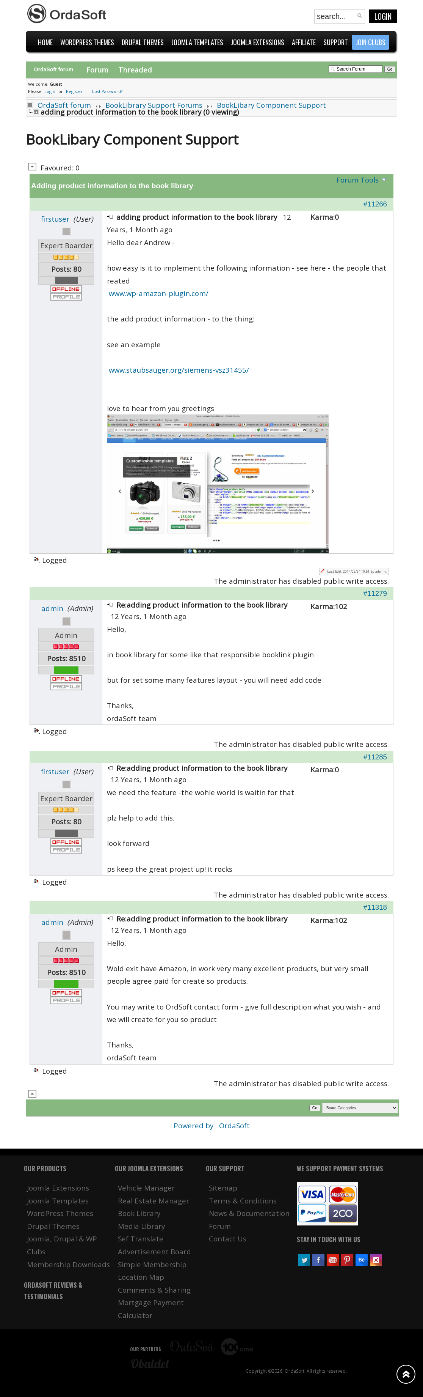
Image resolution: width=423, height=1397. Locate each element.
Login (383, 16)
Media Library (141, 1226)
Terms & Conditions (243, 1200)
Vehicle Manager (146, 1187)
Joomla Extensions (58, 1187)
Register (74, 91)
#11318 (375, 907)
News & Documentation (249, 1213)
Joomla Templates (58, 1200)
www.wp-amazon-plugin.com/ (158, 293)
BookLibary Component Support (271, 105)
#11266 (375, 204)
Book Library (139, 1213)
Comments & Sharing (154, 1290)
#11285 (375, 757)
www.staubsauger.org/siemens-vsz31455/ (179, 370)
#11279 (375, 593)
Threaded (135, 69)
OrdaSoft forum (64, 105)
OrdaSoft (234, 1125)
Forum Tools (358, 179)
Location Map (141, 1277)
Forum (97, 69)
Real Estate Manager (153, 1200)
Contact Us (227, 1238)
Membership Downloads (68, 1264)
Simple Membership (152, 1264)
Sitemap (223, 1187)
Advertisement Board (154, 1251)
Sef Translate (140, 1238)
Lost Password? (107, 91)
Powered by (194, 1125)
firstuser (55, 219)
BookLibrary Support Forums (153, 105)
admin (52, 608)
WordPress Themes (60, 1213)
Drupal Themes (53, 1226)
